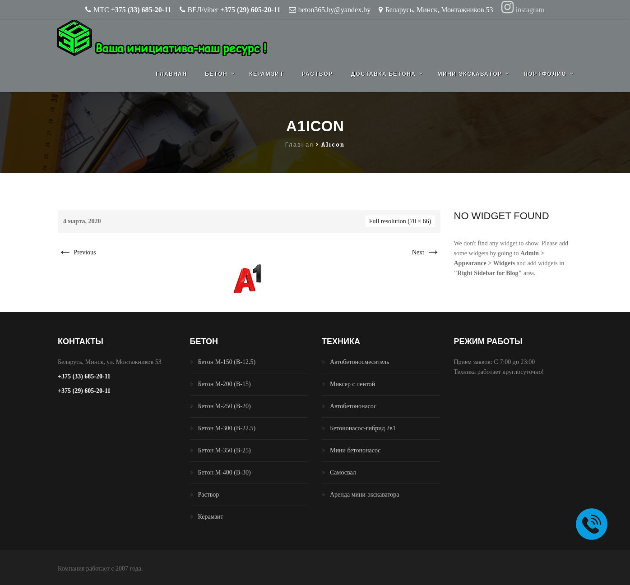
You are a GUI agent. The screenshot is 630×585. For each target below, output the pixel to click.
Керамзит (266, 74)
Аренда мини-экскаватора (364, 494)
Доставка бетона (383, 74)
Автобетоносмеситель (359, 362)
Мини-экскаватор (469, 74)
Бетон (216, 74)
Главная (171, 74)
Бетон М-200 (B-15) (224, 384)
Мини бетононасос (355, 450)
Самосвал (343, 472)
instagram (522, 10)
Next (426, 252)
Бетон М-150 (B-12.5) (227, 362)
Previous (77, 252)
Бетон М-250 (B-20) (224, 406)
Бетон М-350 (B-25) (224, 450)
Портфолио (544, 74)
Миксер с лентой (352, 384)
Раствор (317, 74)
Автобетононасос (353, 406)
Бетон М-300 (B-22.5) (227, 428)
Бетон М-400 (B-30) (224, 472)
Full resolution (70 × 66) (400, 221)
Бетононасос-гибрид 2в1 (363, 428)
